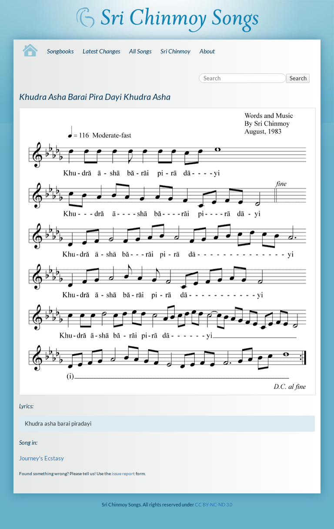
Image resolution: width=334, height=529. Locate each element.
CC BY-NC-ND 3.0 (213, 504)
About (207, 51)
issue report (123, 473)
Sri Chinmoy (175, 51)
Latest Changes (101, 51)
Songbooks (60, 51)
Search (298, 78)
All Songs (140, 51)
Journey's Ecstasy (41, 458)
